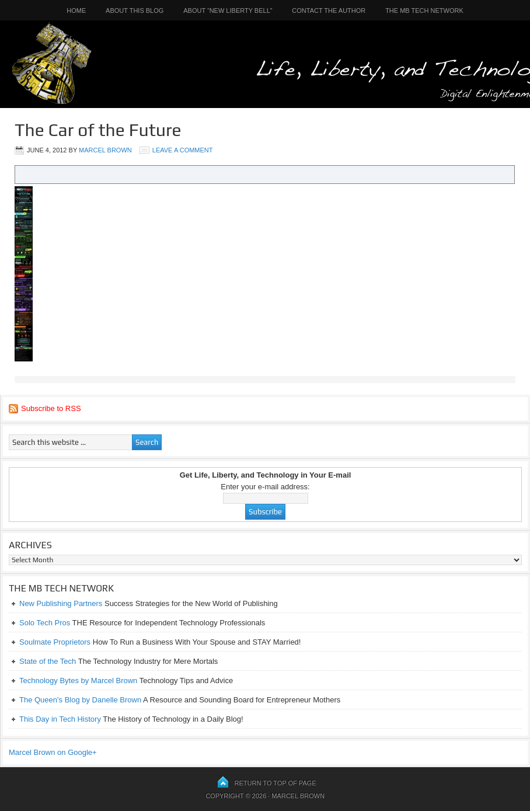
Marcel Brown (105, 150)
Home (76, 10)
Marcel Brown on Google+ (53, 752)
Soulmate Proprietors (54, 642)
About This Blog (134, 10)
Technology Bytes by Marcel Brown (78, 680)
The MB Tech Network (424, 10)
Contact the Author (328, 10)
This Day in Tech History (60, 719)
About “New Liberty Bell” (227, 10)
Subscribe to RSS (51, 408)
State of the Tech (47, 661)
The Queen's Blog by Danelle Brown (80, 699)
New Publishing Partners (60, 603)
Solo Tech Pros (44, 622)
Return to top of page (275, 782)
